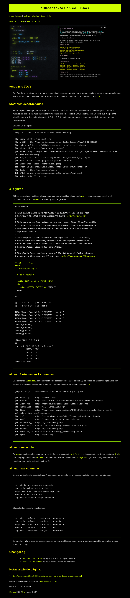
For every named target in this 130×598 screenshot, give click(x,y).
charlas (35, 16)
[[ (20, 262)
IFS (27, 281)
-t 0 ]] (28, 262)
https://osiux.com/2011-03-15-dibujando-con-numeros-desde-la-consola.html (47, 576)
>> (44, 287)
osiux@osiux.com (47, 581)
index (12, 16)
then (17, 265)
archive (26, 16)
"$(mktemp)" (30, 268)
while (20, 281)
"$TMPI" (30, 274)
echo (22, 287)
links (49, 16)
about (18, 16)
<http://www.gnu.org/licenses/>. (78, 256)
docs (43, 16)
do (19, 284)
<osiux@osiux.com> (76, 216)
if (16, 262)
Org (23, 592)
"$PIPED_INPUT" (34, 287)
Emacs (13, 592)
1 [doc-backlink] (86, 195)
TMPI (20, 268)
